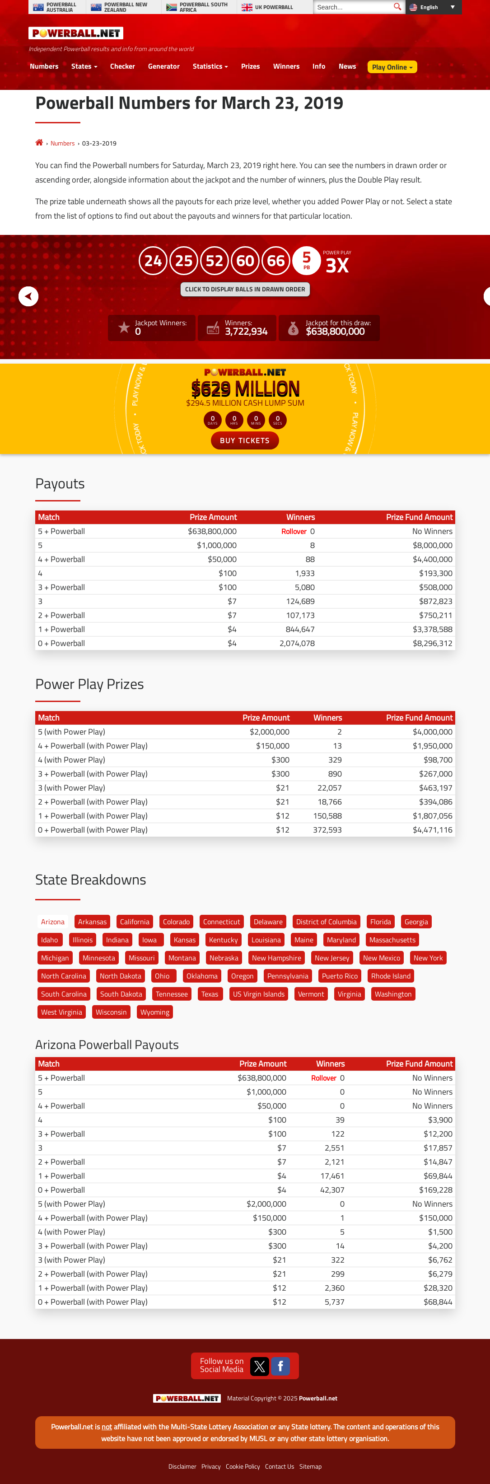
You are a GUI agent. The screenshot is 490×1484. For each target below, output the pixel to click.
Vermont (311, 993)
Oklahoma (202, 975)
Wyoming (154, 1011)
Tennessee (172, 993)
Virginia (349, 993)
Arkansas (92, 921)
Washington (393, 993)
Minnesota (99, 957)
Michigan (55, 957)
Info (319, 66)
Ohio (162, 975)
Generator (164, 66)
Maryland (341, 939)
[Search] (359, 7)
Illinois (83, 939)
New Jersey (332, 957)
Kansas (185, 939)
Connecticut (221, 921)
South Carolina (64, 993)
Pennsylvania (287, 975)
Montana (182, 957)
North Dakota (120, 975)
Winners (286, 66)
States (81, 66)
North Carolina (63, 975)
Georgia (416, 921)
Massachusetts (392, 939)
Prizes (250, 66)
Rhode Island (391, 975)
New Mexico (381, 957)
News (347, 66)
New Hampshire (276, 957)
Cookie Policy (243, 1466)
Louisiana (266, 939)
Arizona (53, 921)
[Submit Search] (398, 6)
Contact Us (279, 1466)
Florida (380, 921)
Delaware (268, 921)
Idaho (49, 939)
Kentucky (223, 939)
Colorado (176, 921)
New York (428, 957)
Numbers (44, 66)
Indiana (117, 939)
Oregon (242, 975)
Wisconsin (111, 1011)
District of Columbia (326, 921)
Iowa (149, 939)
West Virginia (61, 1011)
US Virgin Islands (259, 993)
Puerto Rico (340, 975)
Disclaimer (182, 1466)
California (134, 921)
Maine (303, 939)
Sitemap (310, 1466)
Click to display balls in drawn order (245, 289)
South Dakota (121, 993)
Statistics (208, 66)
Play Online (389, 66)
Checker (122, 66)
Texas (209, 993)
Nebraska (224, 957)
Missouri (142, 957)
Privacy (211, 1466)
